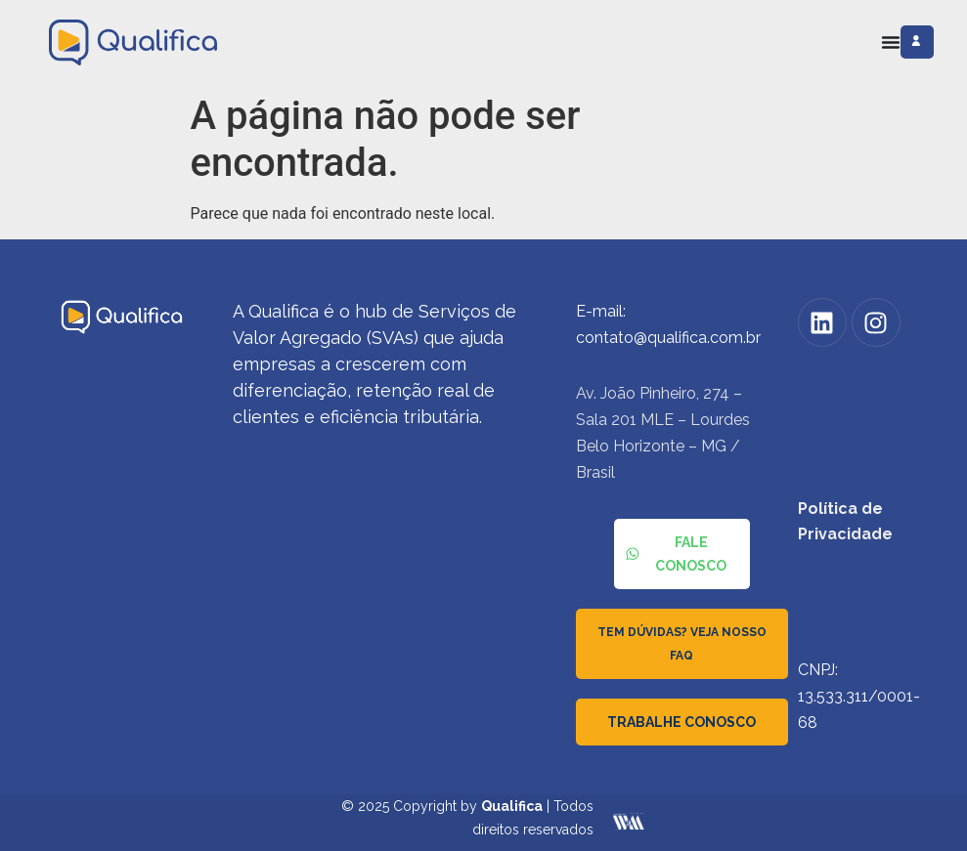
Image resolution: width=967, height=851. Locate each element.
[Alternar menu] (891, 42)
